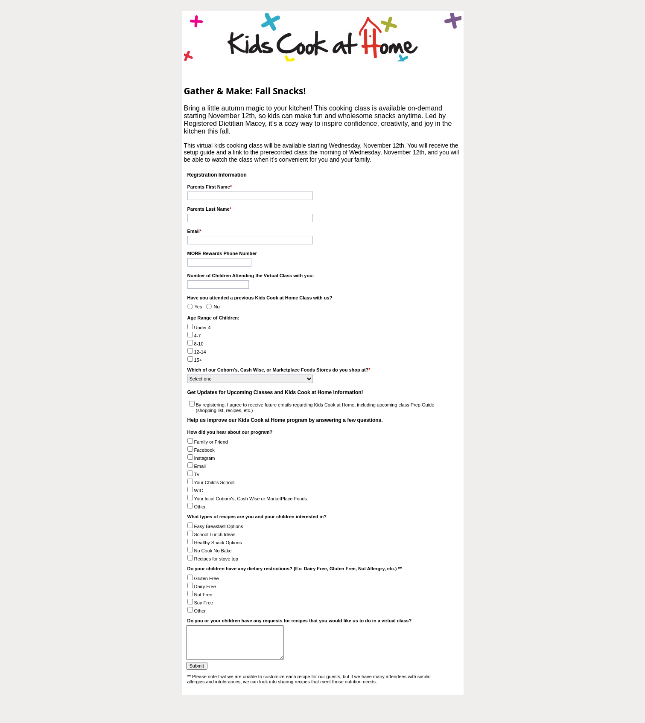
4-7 (197, 335)
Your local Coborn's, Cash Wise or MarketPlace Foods (250, 498)
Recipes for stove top (216, 558)
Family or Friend (211, 441)
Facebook (204, 450)
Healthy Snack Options (218, 542)
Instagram (204, 458)
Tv (196, 474)
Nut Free (203, 594)
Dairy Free (205, 586)
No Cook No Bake (213, 550)
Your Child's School (214, 482)
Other (200, 506)
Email (200, 466)
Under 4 (202, 327)
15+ (198, 360)
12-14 (200, 351)
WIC (198, 490)
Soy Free (203, 602)
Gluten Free (206, 578)
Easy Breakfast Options (218, 526)
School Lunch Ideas (215, 534)
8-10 (199, 343)
